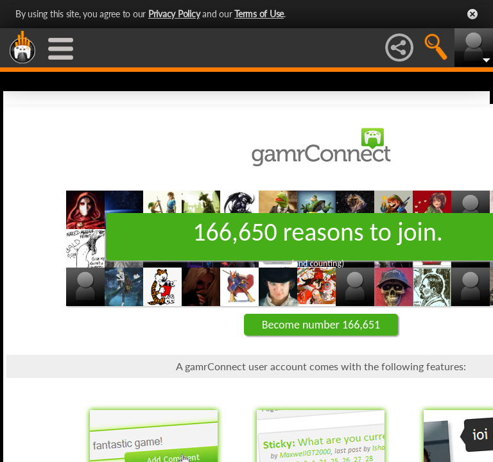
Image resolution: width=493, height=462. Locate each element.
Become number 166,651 (321, 325)
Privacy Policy (174, 13)
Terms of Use (259, 13)
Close (472, 14)
